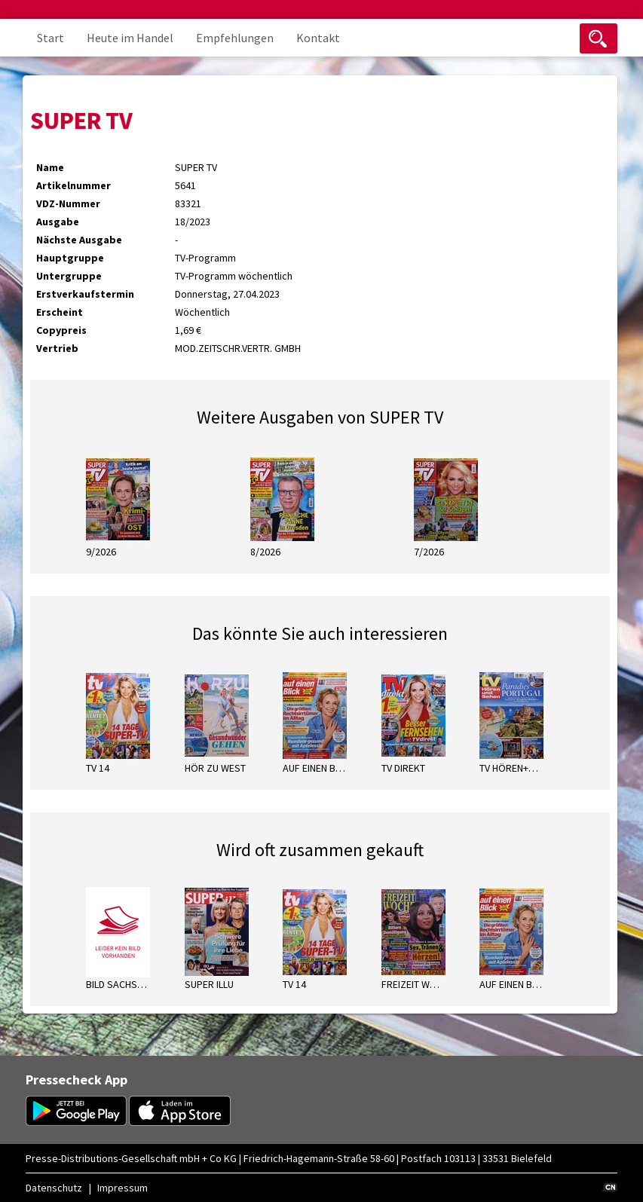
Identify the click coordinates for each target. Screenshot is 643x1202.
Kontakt (318, 37)
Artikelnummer (73, 185)
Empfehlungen (235, 37)
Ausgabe (57, 221)
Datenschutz (54, 1187)
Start (50, 37)
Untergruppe (69, 276)
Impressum (122, 1187)
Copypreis (61, 330)
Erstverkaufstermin (85, 294)
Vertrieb (57, 348)
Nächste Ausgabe (79, 239)
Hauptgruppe (70, 258)
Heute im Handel (130, 37)
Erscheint (59, 312)
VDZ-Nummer (68, 203)
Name (50, 167)
